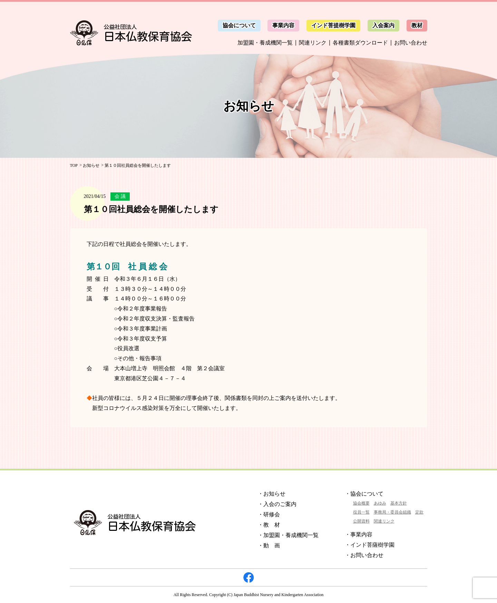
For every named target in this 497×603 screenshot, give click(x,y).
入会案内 (383, 25)
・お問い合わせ (364, 555)
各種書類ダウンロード (360, 43)
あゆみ (380, 503)
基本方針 (398, 503)
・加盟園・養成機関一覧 (288, 535)
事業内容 (283, 25)
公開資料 (361, 521)
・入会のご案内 (277, 504)
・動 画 (269, 545)
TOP (74, 165)
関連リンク (313, 43)
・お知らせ (271, 494)
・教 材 (269, 525)
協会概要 (361, 503)
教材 (416, 25)
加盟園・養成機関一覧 (265, 43)
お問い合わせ (410, 43)
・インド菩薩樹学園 (369, 545)
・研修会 (269, 514)
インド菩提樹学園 (333, 25)
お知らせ (91, 165)
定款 (419, 512)
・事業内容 (358, 534)
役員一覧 (361, 512)
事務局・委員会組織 (392, 512)
